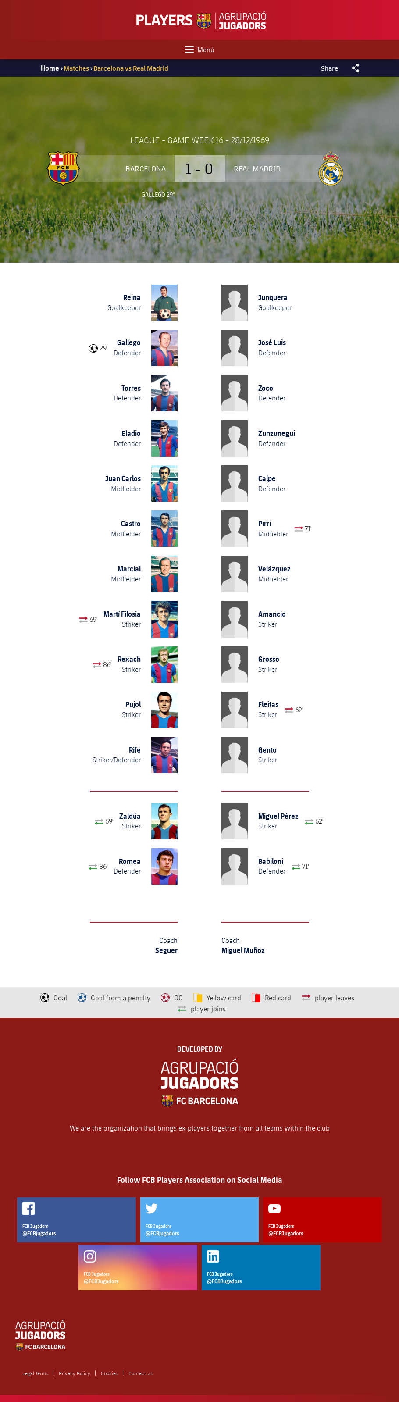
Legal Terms (35, 1373)
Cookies (109, 1373)
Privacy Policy (74, 1373)
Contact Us (140, 1373)
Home (50, 68)
